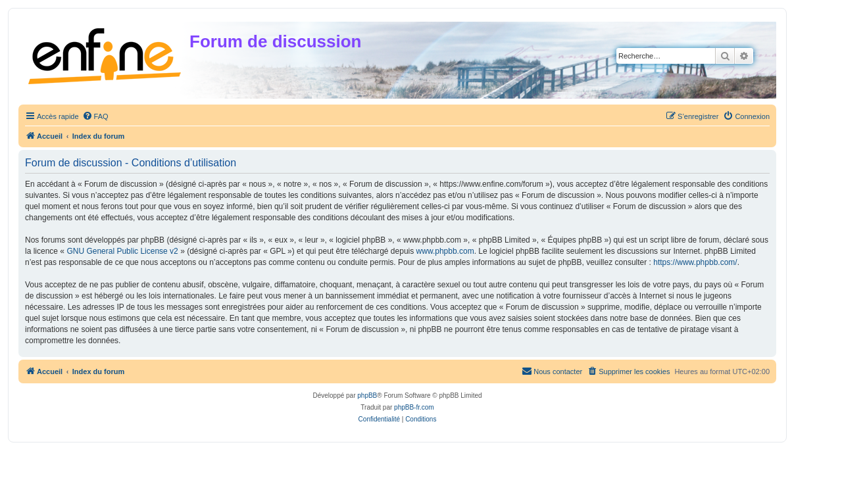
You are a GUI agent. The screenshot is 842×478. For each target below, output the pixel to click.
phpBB (367, 395)
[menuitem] (95, 116)
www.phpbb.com (445, 251)
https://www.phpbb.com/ (695, 262)
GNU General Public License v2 (122, 251)
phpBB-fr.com (414, 407)
